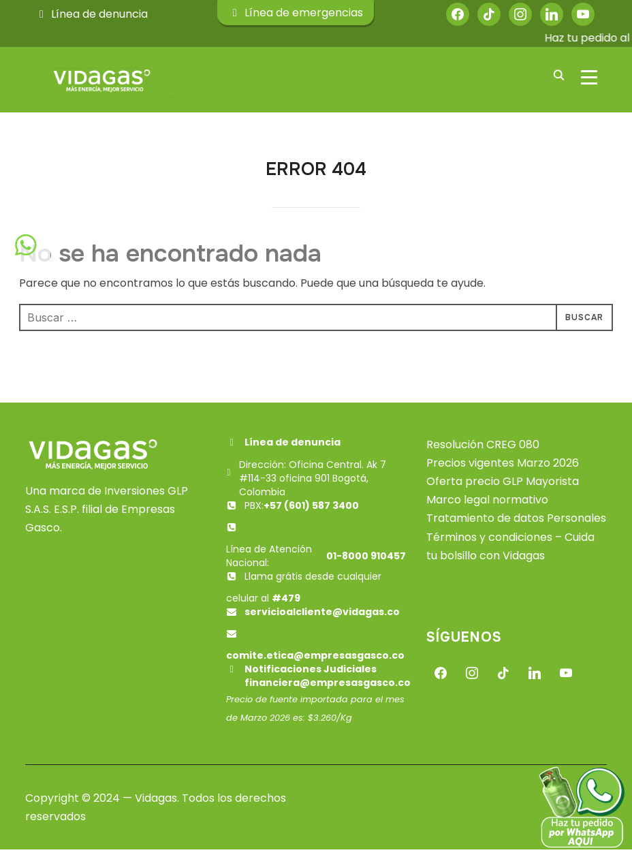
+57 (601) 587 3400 (311, 514)
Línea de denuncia (91, 14)
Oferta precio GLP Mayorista (502, 490)
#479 (286, 607)
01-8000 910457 (366, 565)
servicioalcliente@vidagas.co (322, 620)
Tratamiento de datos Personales (516, 527)
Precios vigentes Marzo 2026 (502, 472)
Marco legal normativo (487, 508)
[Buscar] (559, 74)
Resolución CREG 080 (482, 453)
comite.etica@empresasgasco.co (315, 664)
